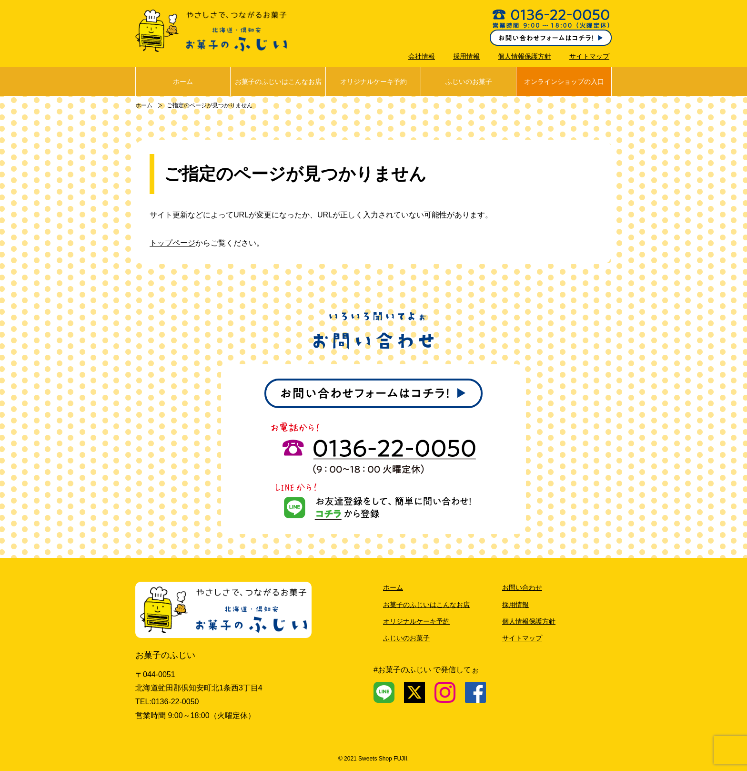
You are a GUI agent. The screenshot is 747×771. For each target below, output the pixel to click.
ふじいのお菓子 (468, 81)
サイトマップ (589, 56)
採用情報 (466, 56)
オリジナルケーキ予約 (373, 81)
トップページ (172, 243)
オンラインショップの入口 (564, 81)
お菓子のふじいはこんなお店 (278, 81)
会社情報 (421, 56)
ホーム (183, 81)
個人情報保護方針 (524, 56)
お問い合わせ (522, 587)
